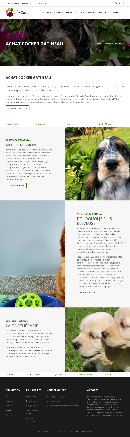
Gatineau (108, 374)
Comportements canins (32, 412)
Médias (92, 12)
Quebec (58, 374)
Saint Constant (86, 374)
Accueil (47, 12)
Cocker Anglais (12, 124)
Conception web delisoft (63, 431)
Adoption (116, 12)
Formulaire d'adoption (30, 420)
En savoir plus (16, 185)
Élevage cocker (32, 405)
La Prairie (10, 374)
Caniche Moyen (104, 124)
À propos (59, 12)
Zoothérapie (31, 396)
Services (71, 12)
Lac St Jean (35, 374)
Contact (103, 12)
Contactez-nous (17, 108)
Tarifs (82, 12)
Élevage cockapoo (33, 401)
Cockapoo (41, 124)
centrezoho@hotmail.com (18, 3)
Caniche (70, 124)
